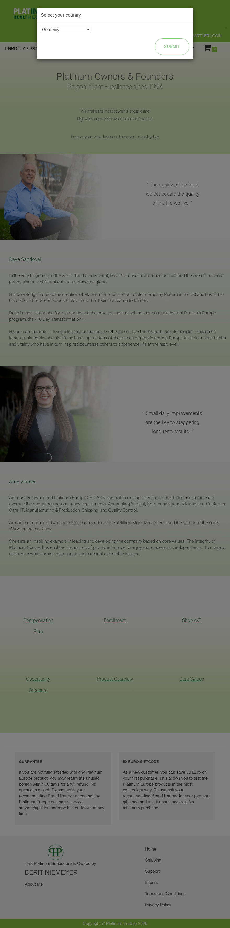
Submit (172, 46)
